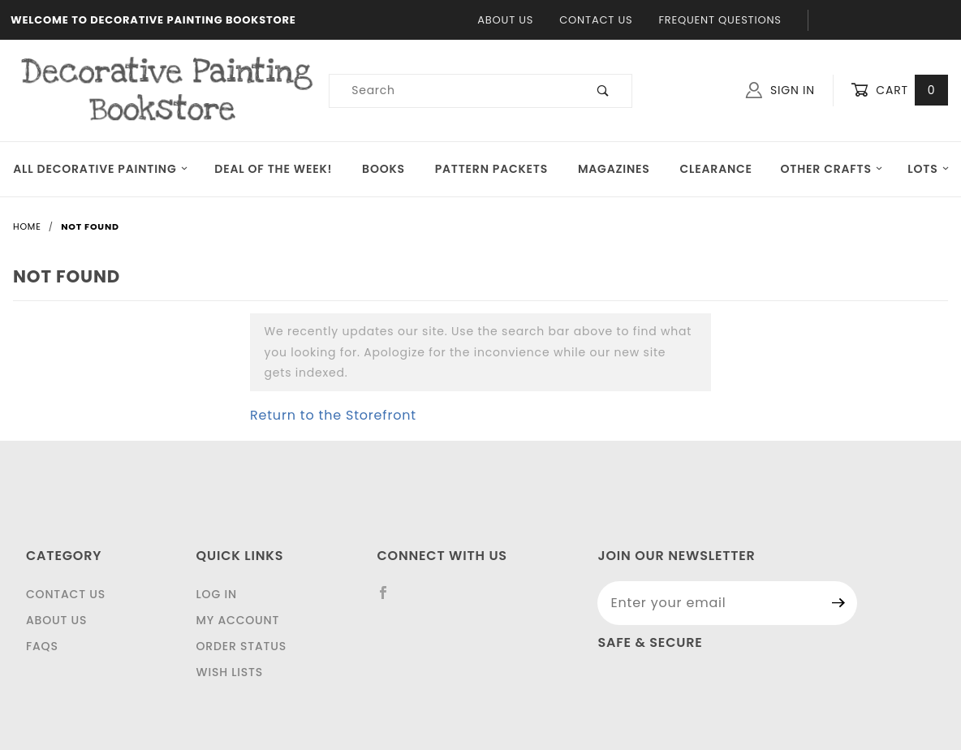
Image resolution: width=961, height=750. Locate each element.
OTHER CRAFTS (831, 169)
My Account (238, 620)
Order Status (241, 646)
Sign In (780, 90)
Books (383, 169)
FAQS (42, 646)
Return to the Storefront (333, 415)
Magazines (614, 169)
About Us (505, 20)
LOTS (928, 169)
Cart (899, 90)
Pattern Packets (491, 169)
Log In (216, 594)
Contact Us (595, 20)
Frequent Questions (719, 20)
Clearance (716, 169)
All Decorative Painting (100, 169)
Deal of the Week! (273, 169)
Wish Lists (229, 672)
